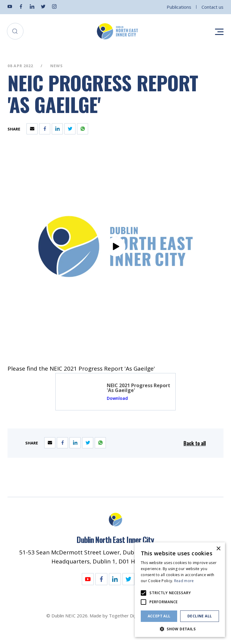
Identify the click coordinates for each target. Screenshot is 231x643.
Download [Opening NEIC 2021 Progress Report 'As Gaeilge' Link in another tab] (117, 398)
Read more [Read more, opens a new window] (184, 580)
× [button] (218, 549)
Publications (179, 7)
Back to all (194, 443)
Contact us (212, 7)
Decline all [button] (199, 616)
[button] (180, 628)
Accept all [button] (159, 616)
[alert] (180, 589)
